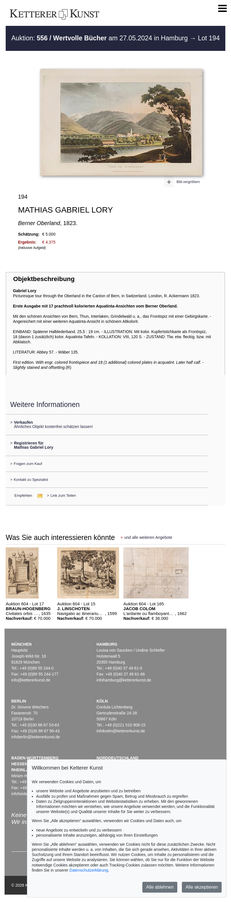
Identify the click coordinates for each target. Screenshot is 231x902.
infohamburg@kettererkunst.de (124, 680)
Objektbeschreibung (43, 278)
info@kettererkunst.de (30, 680)
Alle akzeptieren (202, 887)
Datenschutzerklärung (88, 870)
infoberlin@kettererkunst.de (35, 737)
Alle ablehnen (160, 887)
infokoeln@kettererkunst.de (121, 731)
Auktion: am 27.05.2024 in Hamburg (100, 38)
